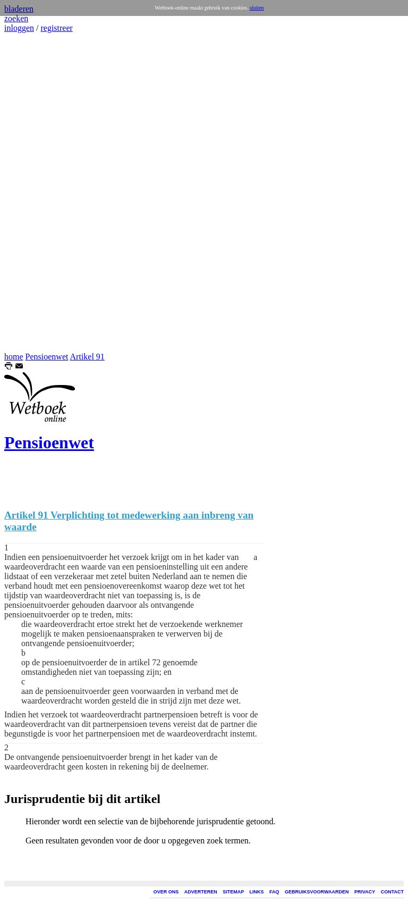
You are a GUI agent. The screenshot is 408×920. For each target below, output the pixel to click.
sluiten (257, 8)
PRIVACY (364, 891)
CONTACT (392, 891)
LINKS (257, 891)
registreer (56, 27)
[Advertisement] (36, 192)
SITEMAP (233, 891)
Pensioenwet (47, 356)
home (13, 356)
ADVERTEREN (200, 891)
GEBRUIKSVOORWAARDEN (316, 891)
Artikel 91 (87, 356)
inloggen (19, 27)
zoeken (16, 18)
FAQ (274, 891)
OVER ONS (166, 891)
